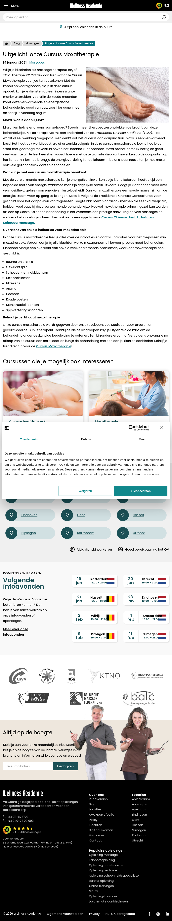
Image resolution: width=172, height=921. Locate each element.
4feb (130, 617)
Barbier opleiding (101, 881)
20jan (130, 580)
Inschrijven (65, 766)
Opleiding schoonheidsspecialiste (114, 875)
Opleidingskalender (103, 896)
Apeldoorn (139, 809)
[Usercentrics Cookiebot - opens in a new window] (131, 428)
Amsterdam (141, 799)
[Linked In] (167, 914)
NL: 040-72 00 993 (21, 821)
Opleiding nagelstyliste (106, 865)
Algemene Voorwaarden (65, 914)
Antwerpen (140, 804)
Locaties (95, 809)
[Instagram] (158, 914)
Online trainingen (101, 886)
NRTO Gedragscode (120, 914)
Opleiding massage (103, 855)
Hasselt (130, 515)
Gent (73, 515)
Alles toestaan (140, 491)
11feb (130, 635)
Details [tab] (86, 439)
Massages (32, 43)
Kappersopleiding (102, 860)
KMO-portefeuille (101, 814)
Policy (93, 820)
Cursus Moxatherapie (53, 346)
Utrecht (131, 533)
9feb (79, 635)
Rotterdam (77, 533)
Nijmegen (20, 533)
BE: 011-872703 (18, 817)
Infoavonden (98, 799)
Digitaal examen (101, 830)
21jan (79, 599)
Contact (95, 840)
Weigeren (85, 491)
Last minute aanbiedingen (108, 901)
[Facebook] (149, 914)
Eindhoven (21, 515)
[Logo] (86, 6)
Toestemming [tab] (30, 439)
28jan (130, 599)
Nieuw (93, 891)
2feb (79, 617)
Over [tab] (142, 439)
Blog (17, 43)
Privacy (94, 914)
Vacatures (97, 835)
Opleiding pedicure (103, 870)
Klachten (95, 825)
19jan (79, 580)
